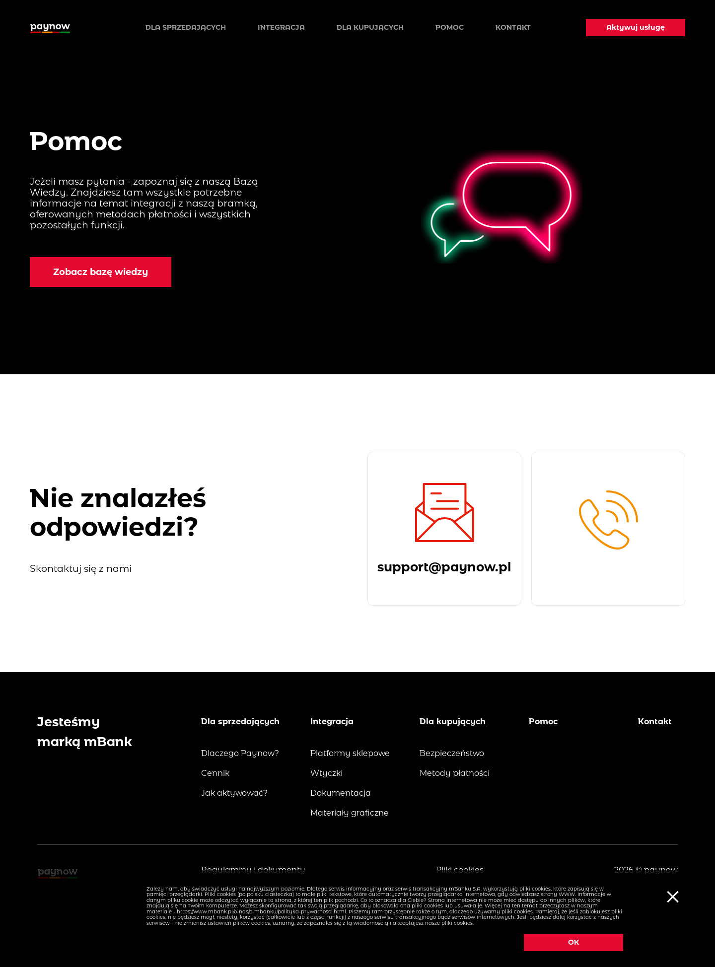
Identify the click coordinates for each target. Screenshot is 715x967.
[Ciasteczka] (671, 896)
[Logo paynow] (50, 27)
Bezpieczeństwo (452, 753)
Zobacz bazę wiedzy (100, 272)
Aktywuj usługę (635, 27)
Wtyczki (326, 773)
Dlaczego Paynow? (240, 753)
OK (573, 942)
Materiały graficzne (349, 813)
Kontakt (513, 27)
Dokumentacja (340, 793)
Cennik (215, 773)
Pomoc (449, 27)
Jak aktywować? (234, 793)
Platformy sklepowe (350, 753)
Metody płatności (455, 773)
